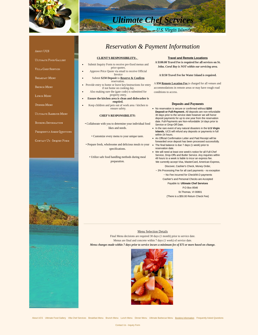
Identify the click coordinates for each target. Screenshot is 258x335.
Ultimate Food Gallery (50, 60)
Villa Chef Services (47, 69)
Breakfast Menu (45, 78)
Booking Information (49, 122)
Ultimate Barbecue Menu (51, 113)
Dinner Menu (44, 105)
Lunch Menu (43, 96)
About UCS (42, 51)
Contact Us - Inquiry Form (52, 140)
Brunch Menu (44, 87)
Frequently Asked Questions (53, 131)
